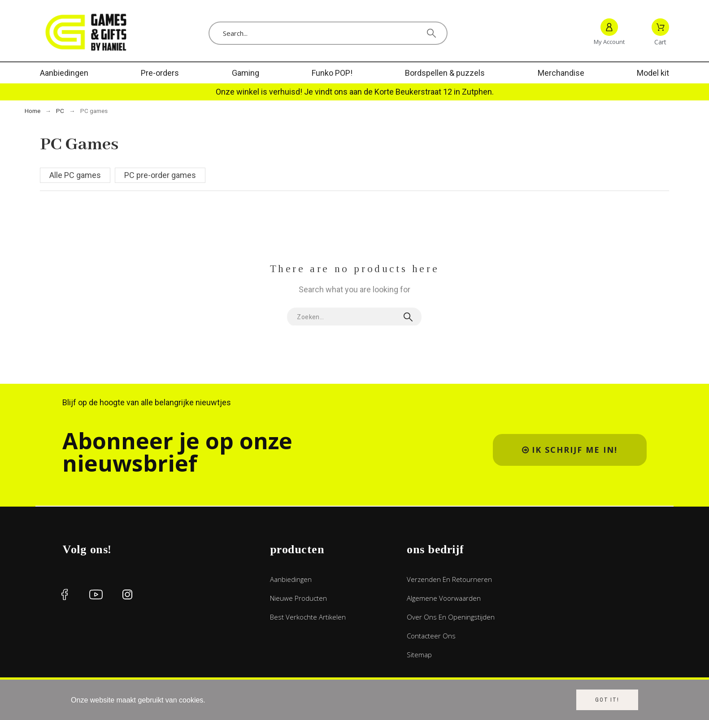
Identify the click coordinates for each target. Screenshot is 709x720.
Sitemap (419, 654)
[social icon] (64, 594)
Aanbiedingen (291, 579)
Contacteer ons (431, 635)
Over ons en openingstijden (451, 616)
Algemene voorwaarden (444, 598)
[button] (570, 450)
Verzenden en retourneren (449, 579)
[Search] (328, 33)
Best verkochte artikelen (308, 616)
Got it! (607, 699)
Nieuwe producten (298, 598)
